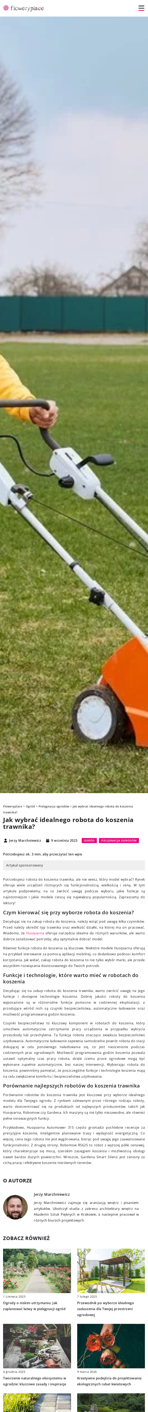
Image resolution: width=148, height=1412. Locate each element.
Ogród (89, 840)
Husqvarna (35, 933)
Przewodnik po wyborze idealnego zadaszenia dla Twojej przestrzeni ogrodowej (105, 1309)
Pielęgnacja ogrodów (119, 840)
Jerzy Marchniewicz (25, 841)
